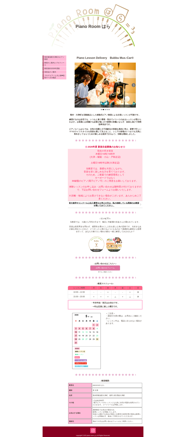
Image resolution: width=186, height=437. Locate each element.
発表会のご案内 (50, 72)
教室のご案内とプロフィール (54, 64)
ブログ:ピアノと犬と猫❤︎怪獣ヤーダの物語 (54, 77)
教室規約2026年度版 (52, 68)
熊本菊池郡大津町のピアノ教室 (54, 58)
